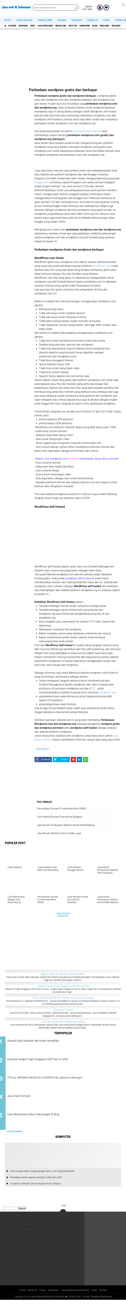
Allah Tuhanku (32, 1228)
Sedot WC (91, 25)
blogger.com (41, 182)
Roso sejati (30, 1267)
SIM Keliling (76, 25)
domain (28, 1237)
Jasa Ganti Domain (63, 1010)
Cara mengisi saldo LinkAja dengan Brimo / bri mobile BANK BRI (42, 1177)
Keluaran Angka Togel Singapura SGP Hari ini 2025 (63, 986)
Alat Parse (9, 1228)
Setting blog (31, 1271)
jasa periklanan (57, 25)
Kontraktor (9, 1254)
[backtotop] (63, 1218)
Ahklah (28, 1224)
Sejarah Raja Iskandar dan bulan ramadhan (63, 974)
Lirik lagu (50, 1254)
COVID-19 (70, 1233)
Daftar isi (92, 20)
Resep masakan (11, 1267)
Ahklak (49, 1224)
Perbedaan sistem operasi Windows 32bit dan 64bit (36, 1183)
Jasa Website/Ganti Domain (76, 1296)
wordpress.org (107, 692)
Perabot (28, 1263)
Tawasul (49, 1275)
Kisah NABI (50, 1250)
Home (7, 20)
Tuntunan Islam (53, 1280)
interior (7, 1246)
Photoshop (51, 1263)
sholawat (50, 1271)
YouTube (70, 1284)
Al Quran (71, 1224)
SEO (5, 1271)
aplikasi (49, 1228)
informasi (28, 25)
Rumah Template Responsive (98, 1302)
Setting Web (45, 20)
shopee (70, 1271)
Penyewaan (9, 1263)
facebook (50, 1237)
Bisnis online (31, 1233)
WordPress (51, 1284)
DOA (5, 1237)
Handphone (106, 25)
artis (68, 1228)
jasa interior (52, 1246)
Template (76, 20)
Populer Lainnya (14, 1138)
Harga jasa (51, 1241)
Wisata (27, 1284)
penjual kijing (74, 1258)
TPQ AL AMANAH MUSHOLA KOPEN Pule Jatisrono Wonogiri (63, 998)
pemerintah (51, 1258)
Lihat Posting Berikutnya (63, 914)
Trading (28, 1280)
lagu (26, 1254)
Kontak (62, 20)
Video (41, 25)
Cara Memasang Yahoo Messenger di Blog (63, 1021)
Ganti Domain (25, 20)
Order (106, 20)
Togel (6, 1280)
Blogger (15, 25)
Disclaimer (53, 1296)
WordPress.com (102, 265)
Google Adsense (74, 1237)
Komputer (71, 1250)
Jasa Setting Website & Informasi (46, 1302)
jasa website (42, 749)
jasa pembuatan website (87, 131)
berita (6, 1233)
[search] (55, 7)
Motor (69, 1254)
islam (119, 25)
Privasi (41, 1296)
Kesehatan (29, 1250)
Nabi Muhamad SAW (13, 1258)
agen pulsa (9, 1224)
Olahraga (29, 1258)
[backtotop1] (66, 1302)
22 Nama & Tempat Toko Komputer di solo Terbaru (35, 1189)
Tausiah (28, 1275)
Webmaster (9, 1284)
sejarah (70, 1267)
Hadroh (7, 1241)
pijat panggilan (74, 1263)
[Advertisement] (64, 57)
